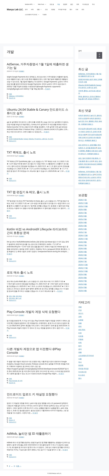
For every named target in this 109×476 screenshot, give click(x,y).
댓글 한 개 (12, 98)
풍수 (71, 9)
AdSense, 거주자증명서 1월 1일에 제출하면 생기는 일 (38, 66)
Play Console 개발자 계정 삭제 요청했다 (33, 312)
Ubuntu (31, 139)
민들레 (80, 339)
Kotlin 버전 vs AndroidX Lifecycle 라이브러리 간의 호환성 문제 (37, 231)
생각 (26, 9)
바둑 (32, 9)
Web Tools (43, 4)
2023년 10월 (83, 271)
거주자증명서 (19, 96)
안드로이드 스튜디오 (40, 139)
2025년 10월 (83, 206)
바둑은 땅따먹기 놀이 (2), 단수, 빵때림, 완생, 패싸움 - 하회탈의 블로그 (90, 121)
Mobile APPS (30, 4)
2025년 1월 (82, 232)
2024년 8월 (82, 242)
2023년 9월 (82, 274)
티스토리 (81, 375)
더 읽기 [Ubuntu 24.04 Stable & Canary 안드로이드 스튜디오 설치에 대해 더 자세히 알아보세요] (46, 132)
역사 (93, 4)
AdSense (12, 96)
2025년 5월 (82, 219)
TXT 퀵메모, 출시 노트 (21, 152)
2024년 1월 (82, 261)
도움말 (53, 9)
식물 (80, 359)
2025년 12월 (83, 203)
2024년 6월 (82, 248)
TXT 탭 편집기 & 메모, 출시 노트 (28, 192)
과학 (77, 4)
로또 (83, 9)
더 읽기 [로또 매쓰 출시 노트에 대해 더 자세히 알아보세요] (60, 291)
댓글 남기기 (12, 141)
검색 (80, 51)
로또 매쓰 (19, 296)
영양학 (65, 4)
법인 (71, 4)
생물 (40, 9)
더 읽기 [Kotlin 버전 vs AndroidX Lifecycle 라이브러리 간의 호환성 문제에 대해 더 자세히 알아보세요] (9, 254)
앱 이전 (20, 381)
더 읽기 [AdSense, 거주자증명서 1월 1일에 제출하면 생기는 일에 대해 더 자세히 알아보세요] (47, 89)
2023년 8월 (82, 278)
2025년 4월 (82, 222)
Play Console (13, 381)
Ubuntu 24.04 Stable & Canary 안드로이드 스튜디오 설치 (37, 111)
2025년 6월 (82, 216)
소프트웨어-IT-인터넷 (33, 14)
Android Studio (18, 139)
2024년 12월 (83, 235)
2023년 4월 (82, 291)
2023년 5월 (82, 287)
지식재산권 (85, 4)
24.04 (11, 139)
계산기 (80, 313)
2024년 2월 (82, 258)
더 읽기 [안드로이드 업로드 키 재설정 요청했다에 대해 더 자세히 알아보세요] (35, 413)
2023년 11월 (83, 268)
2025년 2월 (82, 229)
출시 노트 (18, 298)
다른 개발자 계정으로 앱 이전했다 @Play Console (34, 351)
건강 (46, 9)
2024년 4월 (82, 252)
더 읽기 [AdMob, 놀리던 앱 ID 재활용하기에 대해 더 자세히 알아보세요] (65, 450)
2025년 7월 (82, 213)
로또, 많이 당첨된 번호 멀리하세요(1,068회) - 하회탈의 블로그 (90, 164)
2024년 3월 (82, 255)
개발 (58, 4)
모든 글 (52, 4)
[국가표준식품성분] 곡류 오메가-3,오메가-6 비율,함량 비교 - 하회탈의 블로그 (90, 138)
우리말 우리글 (62, 9)
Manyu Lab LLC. (15, 9)
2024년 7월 (82, 245)
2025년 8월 (82, 209)
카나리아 (50, 139)
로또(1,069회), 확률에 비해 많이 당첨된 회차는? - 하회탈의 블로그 (90, 151)
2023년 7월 (82, 281)
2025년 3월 (82, 226)
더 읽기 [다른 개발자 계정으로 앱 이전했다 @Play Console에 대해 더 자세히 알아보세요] (61, 374)
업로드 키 (12, 420)
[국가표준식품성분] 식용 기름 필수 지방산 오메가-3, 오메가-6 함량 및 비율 (90, 132)
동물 (80, 323)
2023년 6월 (82, 284)
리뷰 (77, 9)
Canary (26, 139)
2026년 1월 (82, 200)
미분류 (44, 14)
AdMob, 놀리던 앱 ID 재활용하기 (29, 433)
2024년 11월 (83, 239)
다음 (18, 466)
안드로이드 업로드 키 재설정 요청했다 (32, 394)
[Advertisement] (54, 32)
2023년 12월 (83, 265)
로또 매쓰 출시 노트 (20, 272)
